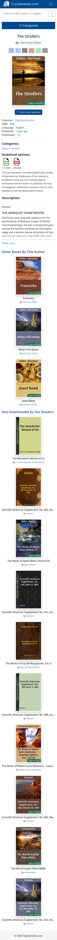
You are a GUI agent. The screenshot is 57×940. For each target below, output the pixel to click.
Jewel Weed (28, 400)
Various (30, 513)
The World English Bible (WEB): (28, 868)
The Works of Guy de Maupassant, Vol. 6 (28, 663)
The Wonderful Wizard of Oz (28, 458)
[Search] (25, 13)
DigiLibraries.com (25, 120)
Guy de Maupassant (30, 667)
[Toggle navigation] (51, 4)
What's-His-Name (28, 349)
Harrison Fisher (30, 43)
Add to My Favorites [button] (28, 112)
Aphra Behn (30, 564)
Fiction (5, 148)
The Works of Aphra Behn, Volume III (28, 561)
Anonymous (30, 872)
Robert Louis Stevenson (30, 769)
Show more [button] (8, 243)
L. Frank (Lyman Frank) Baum (30, 462)
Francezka (28, 298)
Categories (28, 25)
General (16, 148)
